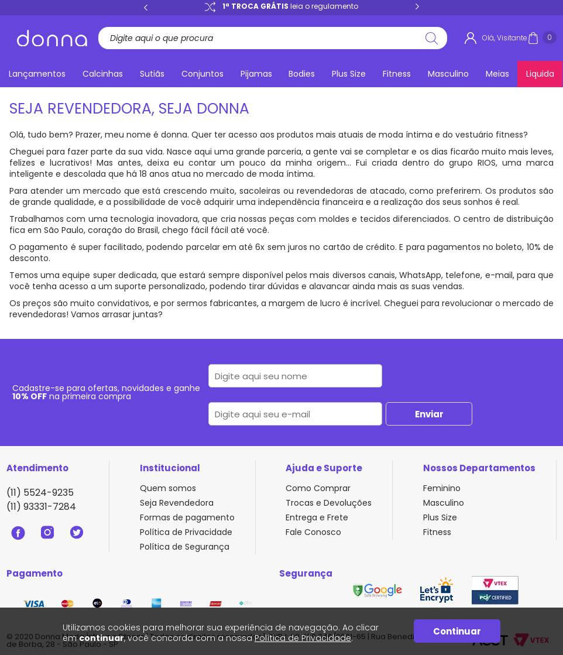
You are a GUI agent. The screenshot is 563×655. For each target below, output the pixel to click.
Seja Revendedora (177, 503)
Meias (497, 74)
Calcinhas (103, 74)
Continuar (457, 631)
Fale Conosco (313, 532)
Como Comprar (318, 488)
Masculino (448, 74)
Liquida (540, 74)
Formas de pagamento (187, 517)
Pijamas (256, 74)
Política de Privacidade (186, 532)
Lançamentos (37, 74)
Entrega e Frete (317, 517)
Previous (145, 7)
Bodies (302, 74)
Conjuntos (202, 74)
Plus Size (349, 74)
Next (417, 7)
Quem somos (168, 488)
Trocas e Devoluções (329, 503)
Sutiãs (152, 74)
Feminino (442, 488)
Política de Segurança (184, 547)
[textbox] (268, 38)
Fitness (397, 74)
